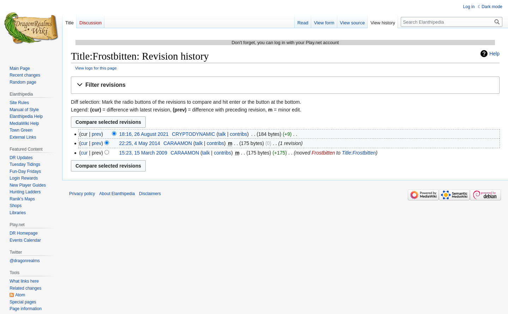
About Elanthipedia (117, 193)
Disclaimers (150, 193)
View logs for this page (96, 68)
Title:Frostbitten (359, 153)
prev (96, 134)
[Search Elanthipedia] (451, 22)
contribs (238, 134)
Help (494, 53)
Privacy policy (82, 193)
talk (222, 134)
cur (84, 143)
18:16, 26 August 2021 (144, 134)
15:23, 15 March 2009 (143, 153)
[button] (285, 85)
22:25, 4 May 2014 (139, 143)
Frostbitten (323, 153)
